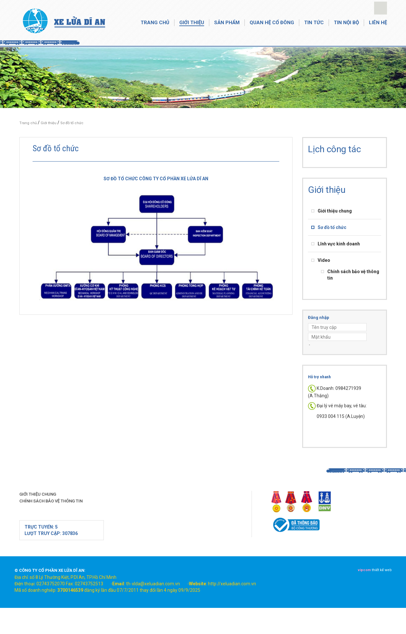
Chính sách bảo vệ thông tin (51, 501)
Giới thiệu (191, 22)
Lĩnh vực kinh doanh (339, 243)
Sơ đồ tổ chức (72, 123)
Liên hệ (378, 22)
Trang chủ (155, 22)
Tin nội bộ (346, 22)
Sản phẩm (227, 22)
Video (324, 260)
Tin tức (314, 22)
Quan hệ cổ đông (272, 22)
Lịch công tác (334, 149)
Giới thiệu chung (335, 210)
